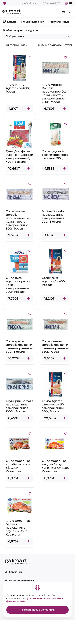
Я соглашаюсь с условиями (37, 609)
